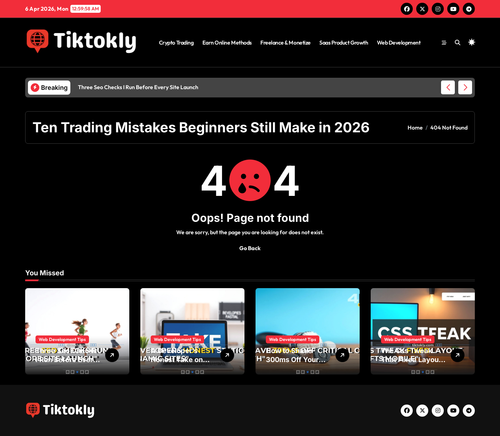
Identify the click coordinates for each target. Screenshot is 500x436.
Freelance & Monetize (285, 42)
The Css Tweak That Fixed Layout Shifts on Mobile (411, 360)
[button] (465, 87)
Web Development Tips (62, 339)
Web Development (399, 42)
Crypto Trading (176, 42)
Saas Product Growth (343, 42)
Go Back (250, 248)
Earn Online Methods (227, 42)
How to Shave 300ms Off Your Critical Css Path (293, 360)
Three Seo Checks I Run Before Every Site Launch (66, 360)
